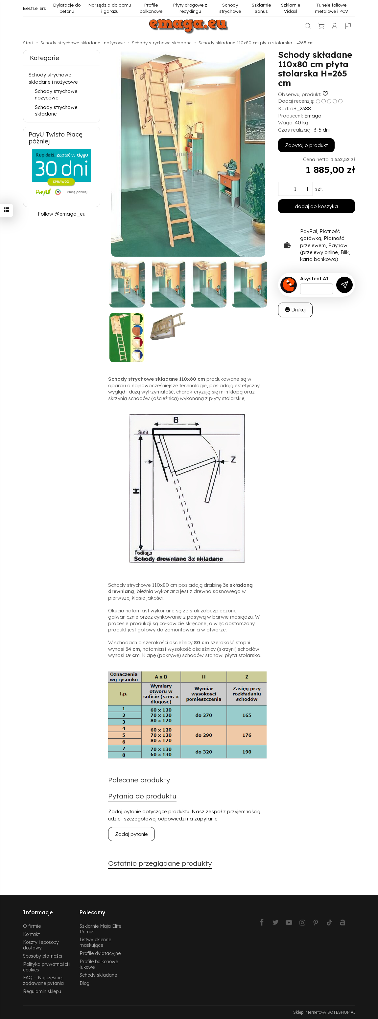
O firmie (32, 926)
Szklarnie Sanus (261, 8)
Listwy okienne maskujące (95, 942)
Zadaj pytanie (131, 834)
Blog (84, 983)
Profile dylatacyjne (100, 953)
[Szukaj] (308, 26)
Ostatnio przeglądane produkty (160, 863)
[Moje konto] (335, 26)
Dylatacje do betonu (67, 8)
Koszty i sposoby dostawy (41, 944)
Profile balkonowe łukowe (99, 964)
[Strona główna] (189, 26)
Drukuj (295, 310)
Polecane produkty (139, 779)
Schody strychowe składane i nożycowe (53, 78)
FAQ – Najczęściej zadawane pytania (43, 980)
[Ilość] (295, 189)
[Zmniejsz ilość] (307, 189)
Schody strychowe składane (56, 110)
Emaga (312, 116)
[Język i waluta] (348, 26)
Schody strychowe (230, 8)
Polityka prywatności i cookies (46, 966)
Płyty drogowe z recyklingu (190, 8)
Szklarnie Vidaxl (290, 8)
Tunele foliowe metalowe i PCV (331, 8)
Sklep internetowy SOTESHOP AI (324, 1012)
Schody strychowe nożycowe (56, 94)
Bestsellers (34, 8)
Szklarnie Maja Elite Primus (100, 928)
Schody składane (98, 975)
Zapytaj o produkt (306, 145)
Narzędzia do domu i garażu (109, 8)
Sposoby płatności (42, 956)
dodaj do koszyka (316, 206)
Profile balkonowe (151, 8)
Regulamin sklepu (42, 991)
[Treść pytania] (316, 288)
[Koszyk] (321, 26)
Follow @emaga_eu (61, 214)
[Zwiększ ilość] (283, 189)
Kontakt (31, 934)
